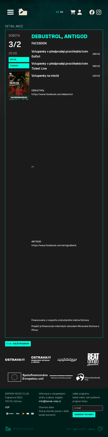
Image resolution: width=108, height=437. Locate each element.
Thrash (14, 65)
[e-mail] (88, 408)
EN (61, 12)
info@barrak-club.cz (50, 401)
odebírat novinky (84, 414)
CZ (57, 12)
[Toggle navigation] (10, 12)
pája (75, 429)
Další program (21, 343)
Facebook (39, 43)
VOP (7, 407)
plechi (92, 429)
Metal (13, 59)
